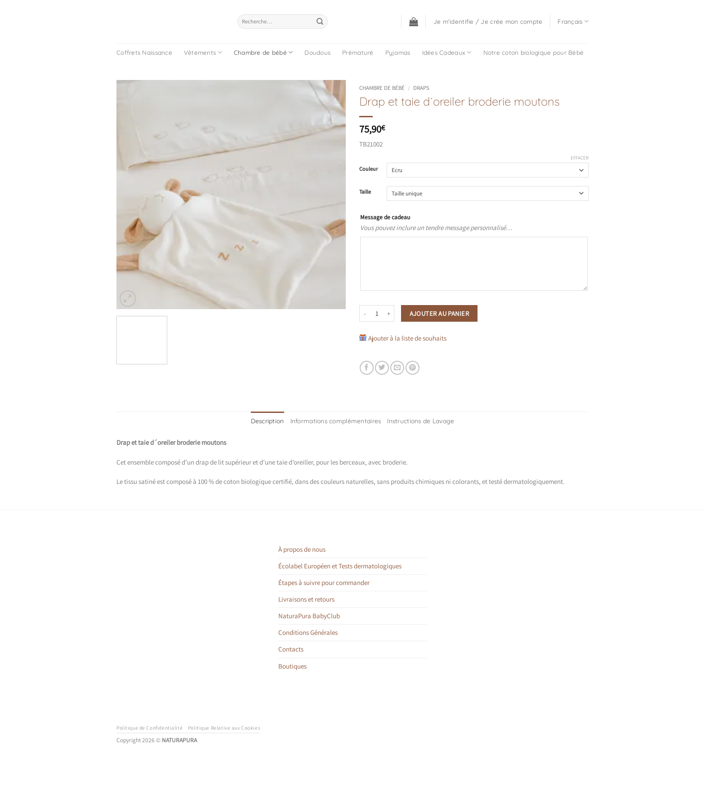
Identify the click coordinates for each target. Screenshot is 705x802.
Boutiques (292, 664)
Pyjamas (398, 52)
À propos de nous (302, 548)
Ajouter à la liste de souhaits (407, 338)
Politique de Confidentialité (149, 726)
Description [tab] (277, 420)
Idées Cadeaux (447, 52)
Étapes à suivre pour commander (324, 581)
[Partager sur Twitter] (382, 368)
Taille (365, 192)
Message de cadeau (385, 217)
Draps (421, 88)
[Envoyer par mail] (397, 368)
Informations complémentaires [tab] (338, 420)
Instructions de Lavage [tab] (413, 420)
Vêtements (203, 52)
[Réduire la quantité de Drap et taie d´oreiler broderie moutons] (364, 313)
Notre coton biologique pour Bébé (533, 52)
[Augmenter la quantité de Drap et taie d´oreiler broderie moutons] (389, 313)
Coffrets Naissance (144, 52)
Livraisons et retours (306, 598)
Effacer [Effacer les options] (580, 158)
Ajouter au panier (439, 313)
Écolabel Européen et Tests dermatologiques (340, 564)
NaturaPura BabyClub (309, 614)
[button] (413, 21)
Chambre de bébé (263, 52)
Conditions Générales (308, 631)
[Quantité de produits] (377, 313)
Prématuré (357, 52)
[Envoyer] (320, 21)
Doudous (317, 52)
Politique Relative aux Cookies (224, 726)
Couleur (368, 169)
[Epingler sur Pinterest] (412, 368)
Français (573, 21)
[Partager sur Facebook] (367, 368)
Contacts (290, 648)
